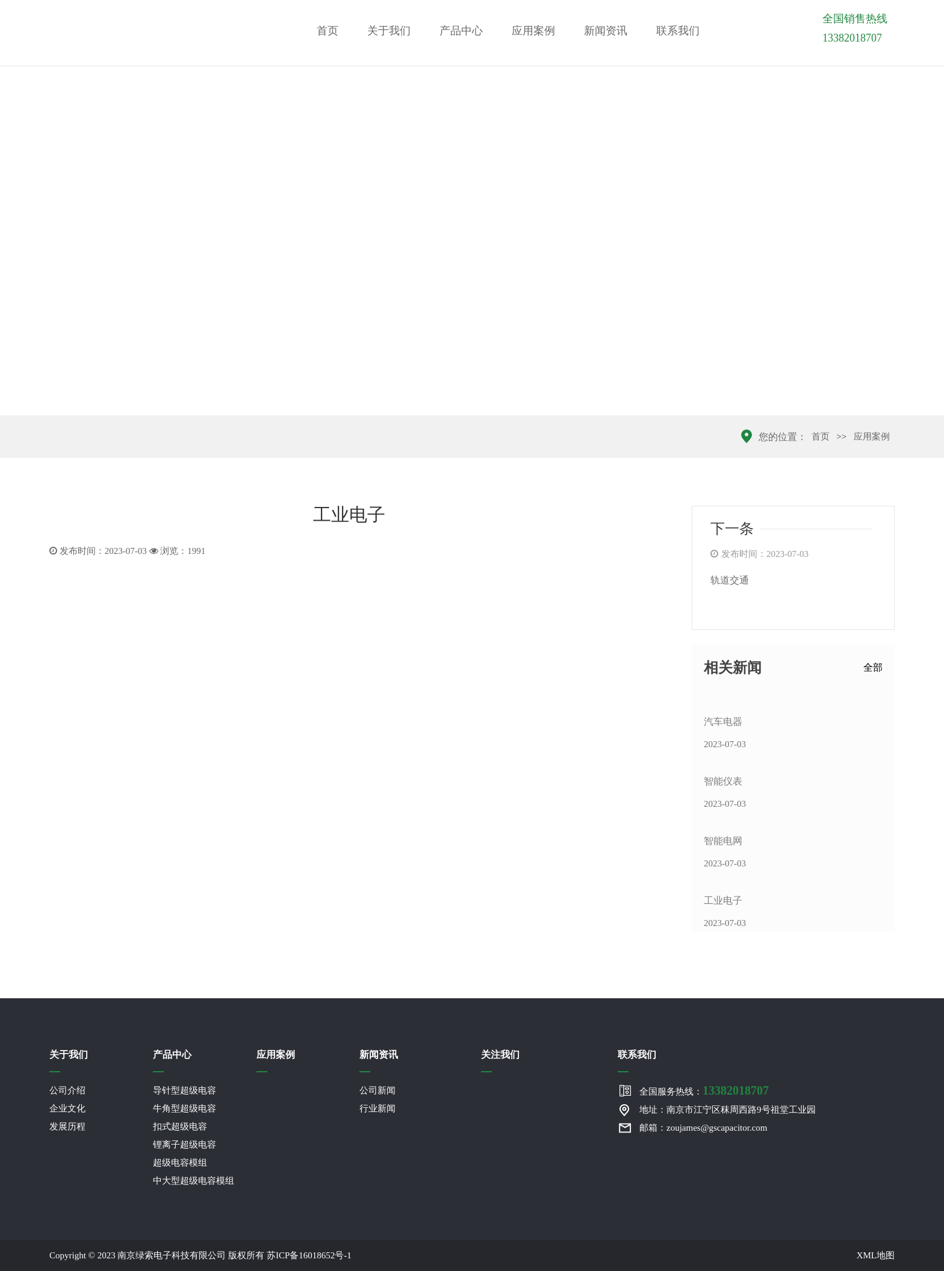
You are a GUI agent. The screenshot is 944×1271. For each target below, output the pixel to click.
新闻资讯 (605, 31)
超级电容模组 (180, 1162)
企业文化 (67, 1108)
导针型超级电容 (184, 1090)
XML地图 (876, 1255)
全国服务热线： (704, 1090)
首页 (327, 31)
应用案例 (533, 31)
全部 (873, 667)
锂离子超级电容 (184, 1144)
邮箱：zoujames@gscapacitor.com (703, 1128)
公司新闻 (377, 1090)
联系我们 (678, 31)
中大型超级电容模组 (193, 1181)
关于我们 (389, 31)
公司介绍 (67, 1090)
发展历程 (67, 1126)
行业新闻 (377, 1108)
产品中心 (461, 31)
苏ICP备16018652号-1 (309, 1255)
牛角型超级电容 (184, 1108)
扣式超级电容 (180, 1126)
